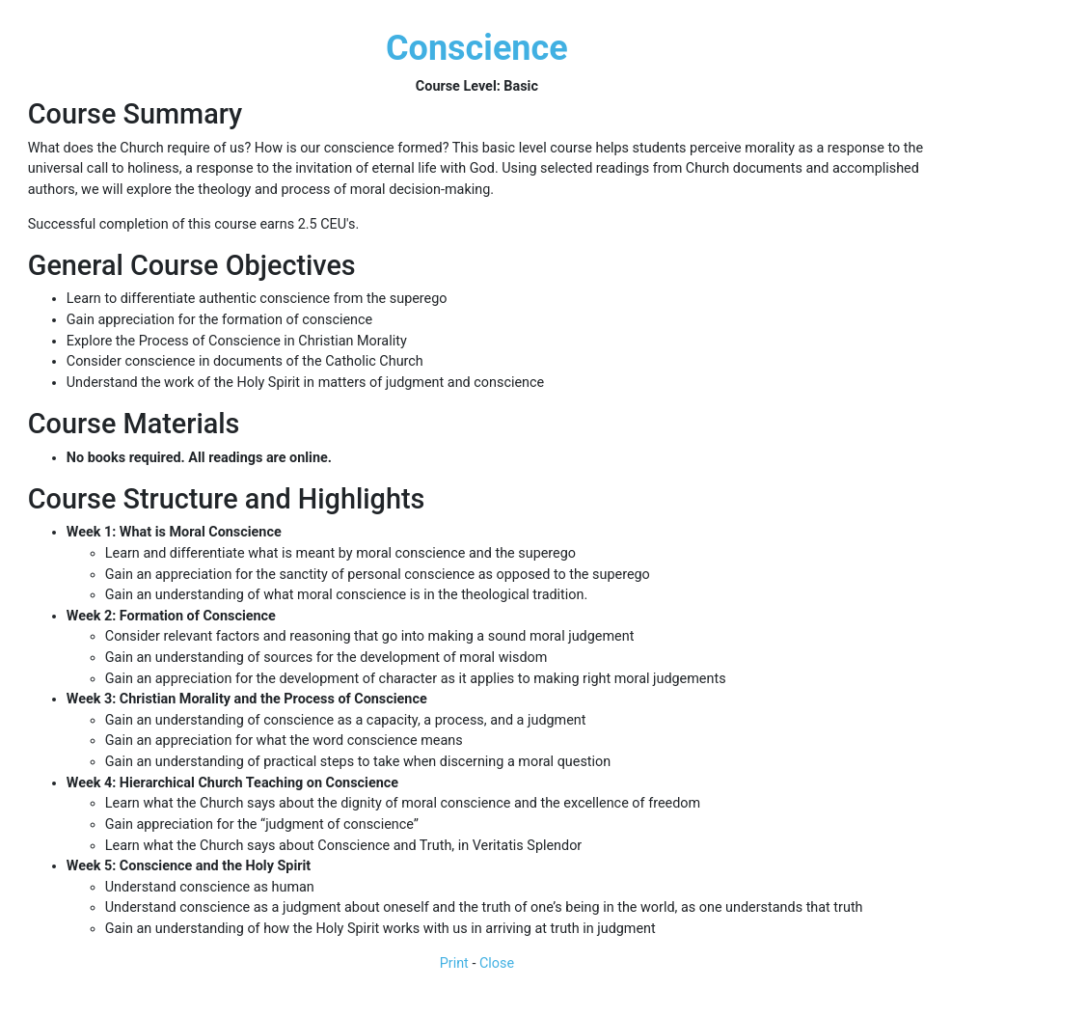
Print (454, 963)
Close (496, 963)
